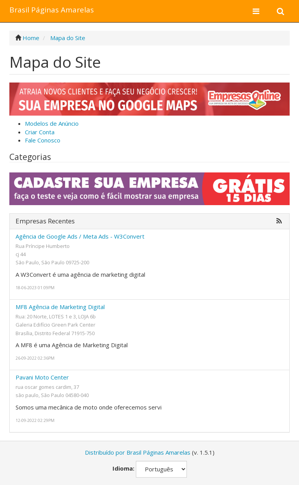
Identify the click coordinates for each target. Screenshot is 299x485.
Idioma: (123, 468)
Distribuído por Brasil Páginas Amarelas (137, 452)
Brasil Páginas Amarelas (51, 10)
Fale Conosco (42, 140)
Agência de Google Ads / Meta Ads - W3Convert (80, 236)
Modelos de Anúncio (52, 123)
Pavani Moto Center (42, 377)
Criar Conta (40, 132)
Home (31, 38)
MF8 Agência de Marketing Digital (60, 307)
